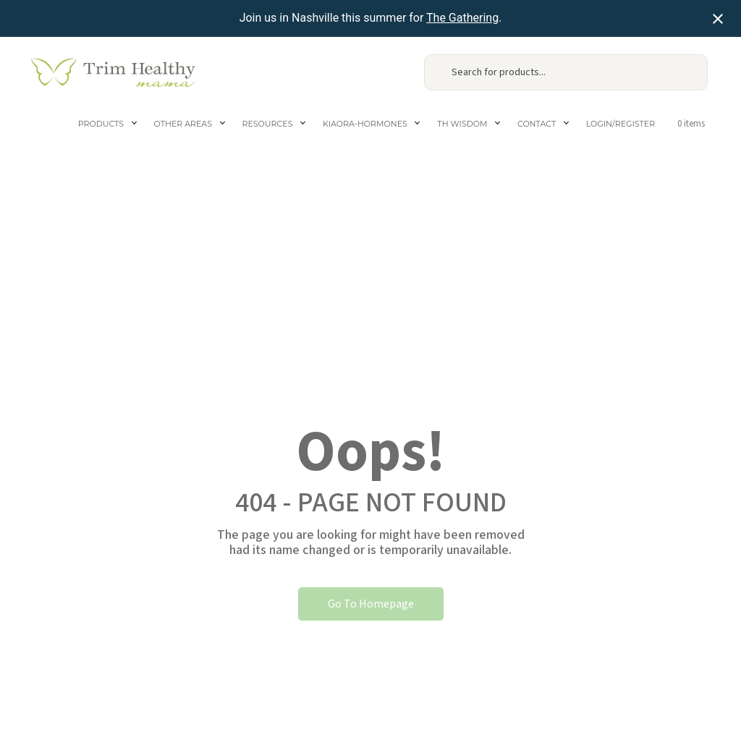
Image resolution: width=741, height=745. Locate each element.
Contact (536, 124)
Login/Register (620, 124)
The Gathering (462, 18)
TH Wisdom (462, 124)
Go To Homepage (371, 604)
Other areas (183, 124)
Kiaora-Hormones (365, 124)
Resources (267, 124)
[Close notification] (718, 18)
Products (101, 124)
